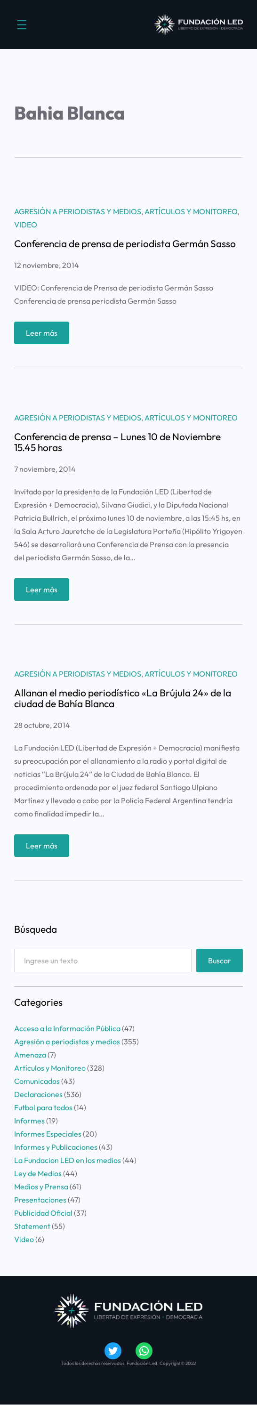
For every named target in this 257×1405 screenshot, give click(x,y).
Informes (29, 1120)
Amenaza (30, 1054)
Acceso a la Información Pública (67, 1028)
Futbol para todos (43, 1107)
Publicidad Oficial (43, 1213)
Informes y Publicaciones (55, 1147)
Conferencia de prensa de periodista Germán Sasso (125, 243)
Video (25, 224)
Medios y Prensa (41, 1186)
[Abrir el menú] (22, 24)
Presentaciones (40, 1199)
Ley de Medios (38, 1173)
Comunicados (37, 1081)
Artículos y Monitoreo (191, 211)
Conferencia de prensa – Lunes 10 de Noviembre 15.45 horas (117, 442)
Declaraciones (38, 1094)
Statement (32, 1226)
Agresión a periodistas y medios (77, 211)
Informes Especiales (47, 1134)
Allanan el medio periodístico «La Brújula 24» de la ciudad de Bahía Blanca (122, 698)
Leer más (45, 335)
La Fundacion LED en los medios (67, 1160)
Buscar (219, 960)
